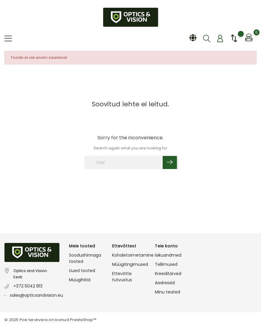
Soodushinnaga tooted (85, 258)
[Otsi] (123, 162)
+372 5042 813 (28, 286)
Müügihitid (79, 280)
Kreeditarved (168, 274)
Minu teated (167, 292)
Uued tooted (82, 271)
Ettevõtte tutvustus (122, 277)
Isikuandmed (168, 255)
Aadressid (165, 283)
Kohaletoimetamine (133, 255)
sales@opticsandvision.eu (36, 295)
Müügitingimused (130, 264)
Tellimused (166, 264)
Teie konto (166, 246)
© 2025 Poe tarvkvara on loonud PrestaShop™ (50, 320)
